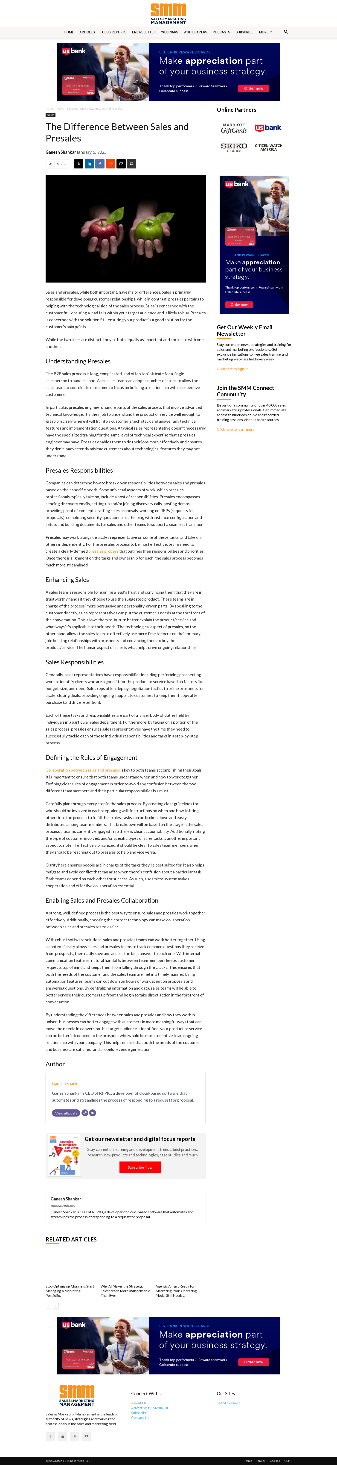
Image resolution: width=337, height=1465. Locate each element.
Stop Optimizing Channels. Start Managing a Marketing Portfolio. (70, 1290)
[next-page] (56, 1306)
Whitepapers (195, 32)
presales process (103, 551)
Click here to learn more (235, 429)
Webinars (169, 32)
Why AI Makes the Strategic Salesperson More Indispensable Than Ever (125, 1290)
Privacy (260, 1460)
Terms (248, 1460)
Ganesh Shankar (61, 152)
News (60, 109)
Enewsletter (144, 32)
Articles (87, 32)
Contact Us (140, 1417)
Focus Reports (113, 32)
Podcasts (221, 32)
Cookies (275, 1460)
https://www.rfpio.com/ (63, 1205)
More (265, 32)
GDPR (287, 1460)
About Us (138, 1403)
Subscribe (244, 32)
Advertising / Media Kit (149, 1408)
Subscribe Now (140, 1167)
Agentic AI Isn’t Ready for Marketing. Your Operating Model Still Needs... (176, 1290)
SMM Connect (228, 1403)
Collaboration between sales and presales (83, 769)
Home (69, 32)
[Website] (84, 1112)
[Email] (92, 1112)
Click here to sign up (233, 368)
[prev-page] (48, 1306)
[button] (285, 32)
